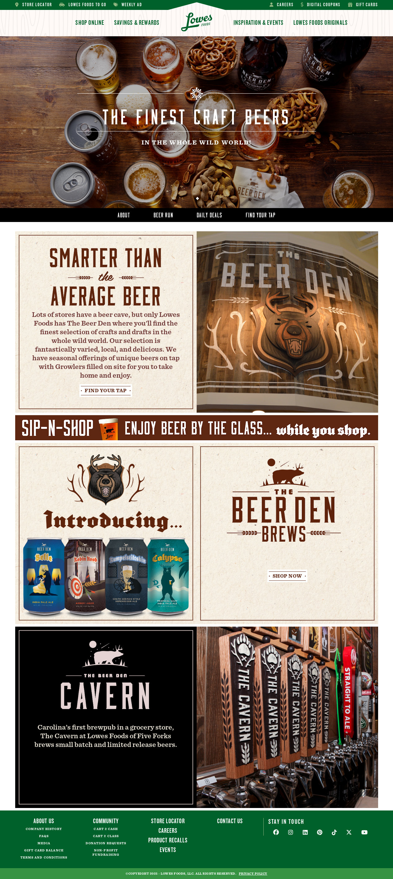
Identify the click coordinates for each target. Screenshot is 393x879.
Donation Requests (106, 843)
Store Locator (33, 5)
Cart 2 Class (106, 836)
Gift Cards (363, 5)
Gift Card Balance (44, 850)
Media (44, 843)
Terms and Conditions (44, 857)
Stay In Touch (286, 821)
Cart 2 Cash (106, 829)
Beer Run (163, 214)
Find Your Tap (260, 214)
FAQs (43, 836)
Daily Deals (209, 214)
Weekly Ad (128, 5)
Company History (44, 829)
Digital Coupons (321, 5)
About (124, 214)
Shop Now (287, 576)
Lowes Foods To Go (82, 5)
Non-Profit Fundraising (105, 852)
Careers (282, 5)
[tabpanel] (196, 122)
